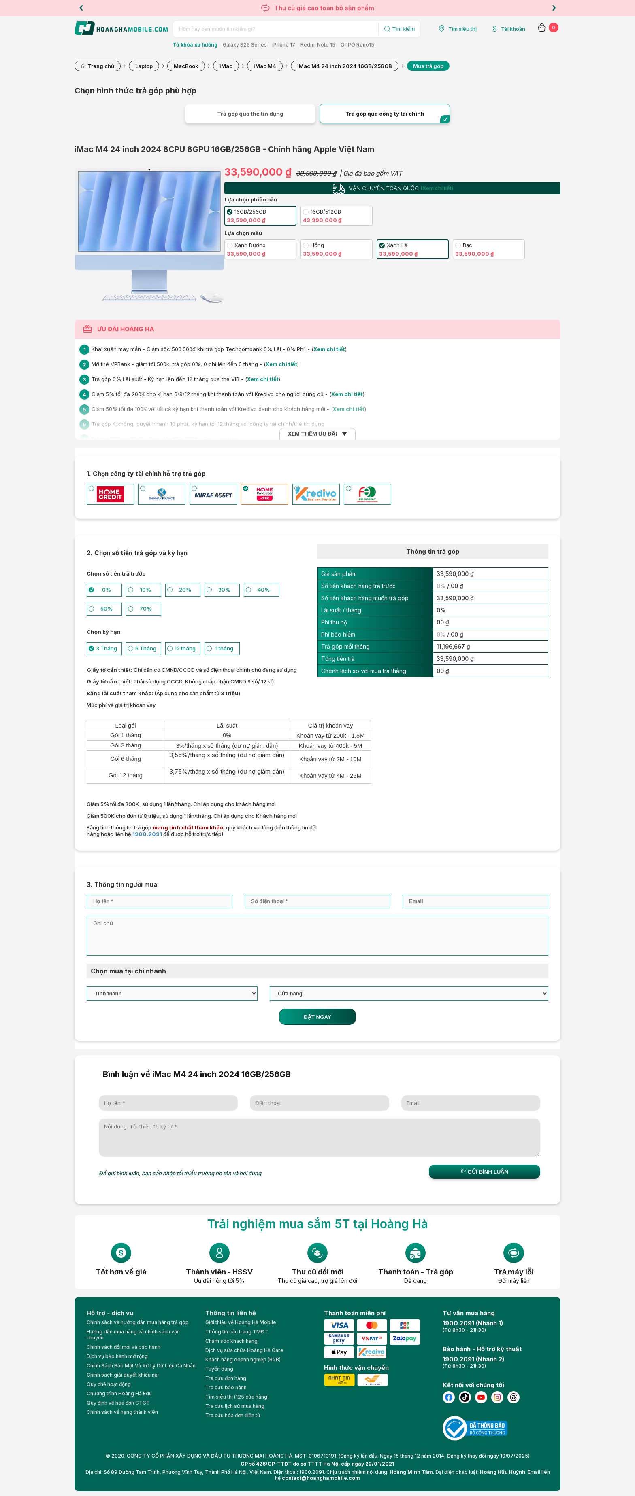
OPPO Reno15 (357, 45)
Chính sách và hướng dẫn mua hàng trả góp (138, 1322)
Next (554, 8)
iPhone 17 (283, 45)
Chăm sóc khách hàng (231, 1341)
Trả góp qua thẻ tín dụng (250, 113)
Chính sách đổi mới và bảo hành (123, 1347)
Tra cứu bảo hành (226, 1387)
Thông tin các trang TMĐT (236, 1332)
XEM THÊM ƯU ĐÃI (312, 434)
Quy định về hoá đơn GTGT (118, 1403)
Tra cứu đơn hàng (225, 1378)
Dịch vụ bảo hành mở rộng (117, 1356)
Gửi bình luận (484, 1171)
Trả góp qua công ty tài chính (384, 113)
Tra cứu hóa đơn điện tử (232, 1415)
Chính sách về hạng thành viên (122, 1412)
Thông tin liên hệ (230, 1313)
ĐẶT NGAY (317, 1017)
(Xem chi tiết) (436, 188)
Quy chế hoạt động (109, 1384)
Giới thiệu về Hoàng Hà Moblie (240, 1322)
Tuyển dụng (219, 1369)
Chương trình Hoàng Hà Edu (119, 1393)
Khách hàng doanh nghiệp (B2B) (243, 1359)
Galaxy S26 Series (245, 45)
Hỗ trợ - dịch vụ (110, 1313)
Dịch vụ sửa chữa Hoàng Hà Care (244, 1350)
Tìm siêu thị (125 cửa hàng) (237, 1397)
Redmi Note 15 (317, 45)
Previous (81, 8)
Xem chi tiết (329, 349)
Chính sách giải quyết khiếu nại (123, 1375)
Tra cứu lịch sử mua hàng (234, 1406)
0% (441, 585)
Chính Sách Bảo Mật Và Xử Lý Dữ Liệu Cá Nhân (141, 1366)
